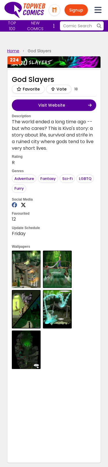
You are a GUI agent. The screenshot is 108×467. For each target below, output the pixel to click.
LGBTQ (85, 178)
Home (13, 51)
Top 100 (12, 26)
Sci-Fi (67, 178)
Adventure (24, 178)
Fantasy (48, 178)
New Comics (35, 26)
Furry (19, 188)
